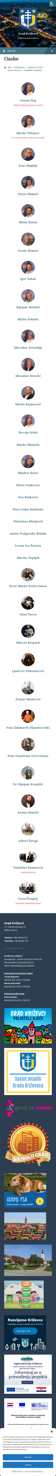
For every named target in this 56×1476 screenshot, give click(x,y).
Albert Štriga (28, 841)
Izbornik (28, 51)
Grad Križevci (28, 33)
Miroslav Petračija (28, 348)
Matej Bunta (28, 222)
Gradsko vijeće (35, 67)
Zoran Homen (28, 250)
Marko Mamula (28, 445)
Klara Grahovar (28, 485)
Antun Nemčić (28, 812)
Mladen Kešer (28, 473)
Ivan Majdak (28, 165)
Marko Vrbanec (28, 133)
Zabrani (28, 1465)
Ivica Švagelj (28, 899)
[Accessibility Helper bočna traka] (52, 3)
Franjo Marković (28, 699)
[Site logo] (28, 28)
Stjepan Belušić (28, 307)
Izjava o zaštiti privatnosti (34, 1471)
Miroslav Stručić (28, 376)
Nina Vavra (28, 614)
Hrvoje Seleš (28, 432)
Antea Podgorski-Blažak (28, 533)
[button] (51, 1431)
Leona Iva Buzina (28, 545)
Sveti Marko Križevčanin (28, 586)
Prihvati (28, 1457)
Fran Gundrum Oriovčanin (28, 756)
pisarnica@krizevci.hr (14, 948)
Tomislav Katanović (28, 867)
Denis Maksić (28, 194)
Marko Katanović (28, 404)
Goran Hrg (28, 100)
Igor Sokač (28, 279)
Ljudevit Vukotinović (28, 671)
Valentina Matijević (28, 521)
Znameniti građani (33, 70)
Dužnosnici (19, 67)
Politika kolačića (17, 1471)
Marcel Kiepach (28, 642)
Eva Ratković (28, 497)
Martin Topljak (28, 558)
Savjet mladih (14, 70)
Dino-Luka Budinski (28, 509)
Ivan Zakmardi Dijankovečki (28, 727)
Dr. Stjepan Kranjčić (28, 784)
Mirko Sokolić (28, 319)
